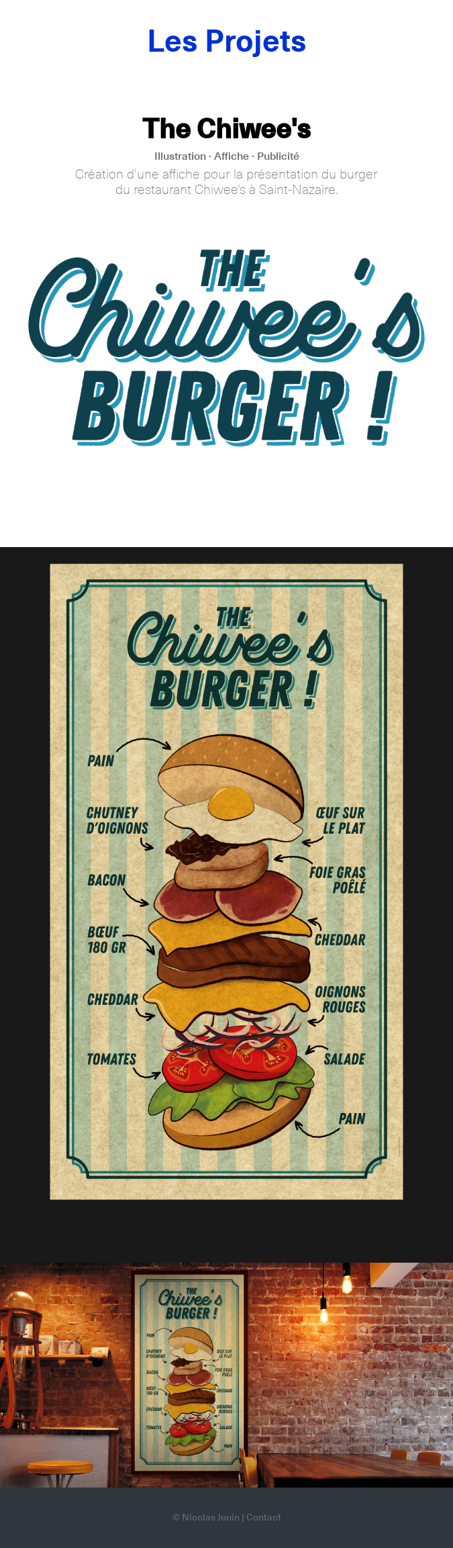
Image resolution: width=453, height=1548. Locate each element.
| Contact (261, 1517)
